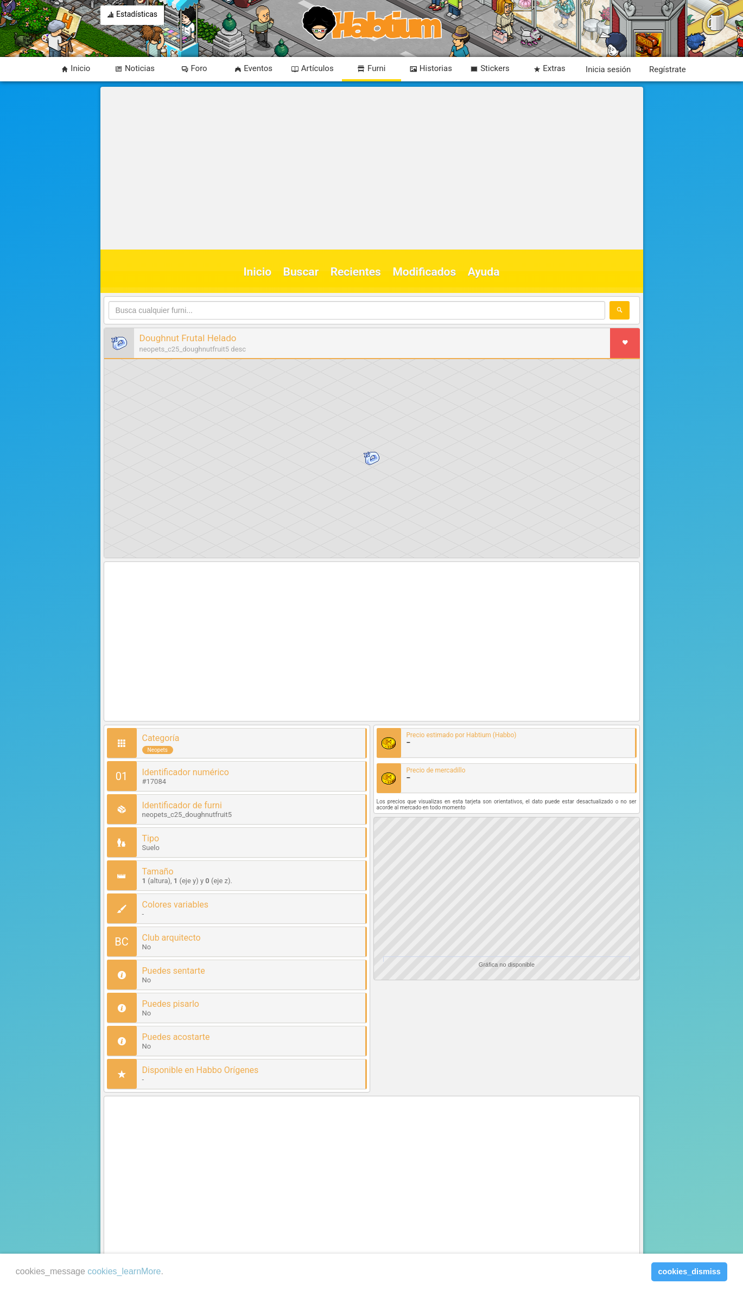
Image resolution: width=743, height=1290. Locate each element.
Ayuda (484, 271)
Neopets (158, 750)
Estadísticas (132, 15)
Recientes (356, 271)
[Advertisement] (370, 168)
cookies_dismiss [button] (689, 1271)
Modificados (424, 271)
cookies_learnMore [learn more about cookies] (124, 1271)
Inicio (258, 271)
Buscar (301, 271)
